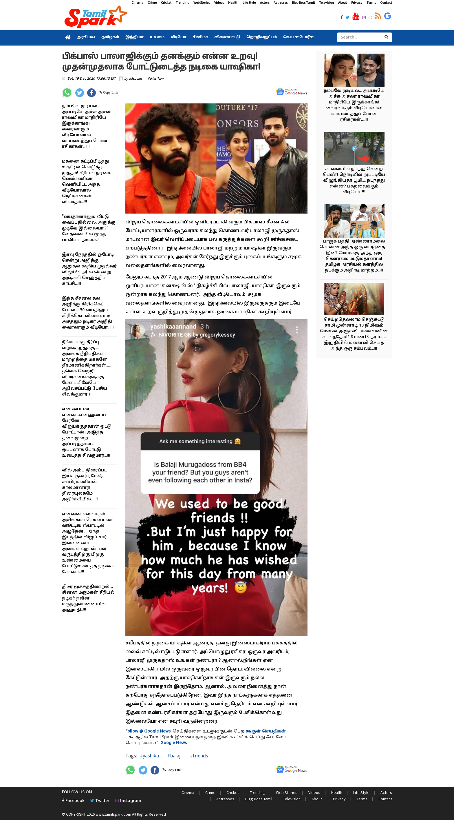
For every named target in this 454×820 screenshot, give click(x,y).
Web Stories (201, 2)
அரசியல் (86, 37)
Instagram (128, 801)
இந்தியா (134, 37)
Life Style (249, 2)
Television (326, 2)
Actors (264, 2)
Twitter (99, 801)
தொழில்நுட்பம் (261, 37)
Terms (371, 2)
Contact (386, 2)
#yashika (149, 755)
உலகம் (157, 37)
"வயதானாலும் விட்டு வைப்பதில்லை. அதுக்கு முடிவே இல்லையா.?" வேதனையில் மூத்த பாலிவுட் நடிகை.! (89, 228)
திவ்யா (135, 79)
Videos (219, 2)
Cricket (166, 2)
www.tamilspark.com (113, 814)
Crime (152, 2)
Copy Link (110, 92)
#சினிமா (155, 79)
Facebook (73, 801)
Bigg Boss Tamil (303, 2)
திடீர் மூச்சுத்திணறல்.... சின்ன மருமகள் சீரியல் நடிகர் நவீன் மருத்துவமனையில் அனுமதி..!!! (88, 598)
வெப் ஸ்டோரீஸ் (298, 37)
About (342, 2)
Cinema (137, 2)
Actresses (281, 2)
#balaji (174, 755)
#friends (198, 755)
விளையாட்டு (227, 37)
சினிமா (200, 37)
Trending (182, 2)
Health (233, 2)
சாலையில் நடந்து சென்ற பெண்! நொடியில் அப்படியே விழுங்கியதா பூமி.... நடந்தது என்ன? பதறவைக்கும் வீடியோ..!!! (354, 181)
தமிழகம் (110, 37)
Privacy (356, 2)
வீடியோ (178, 37)
